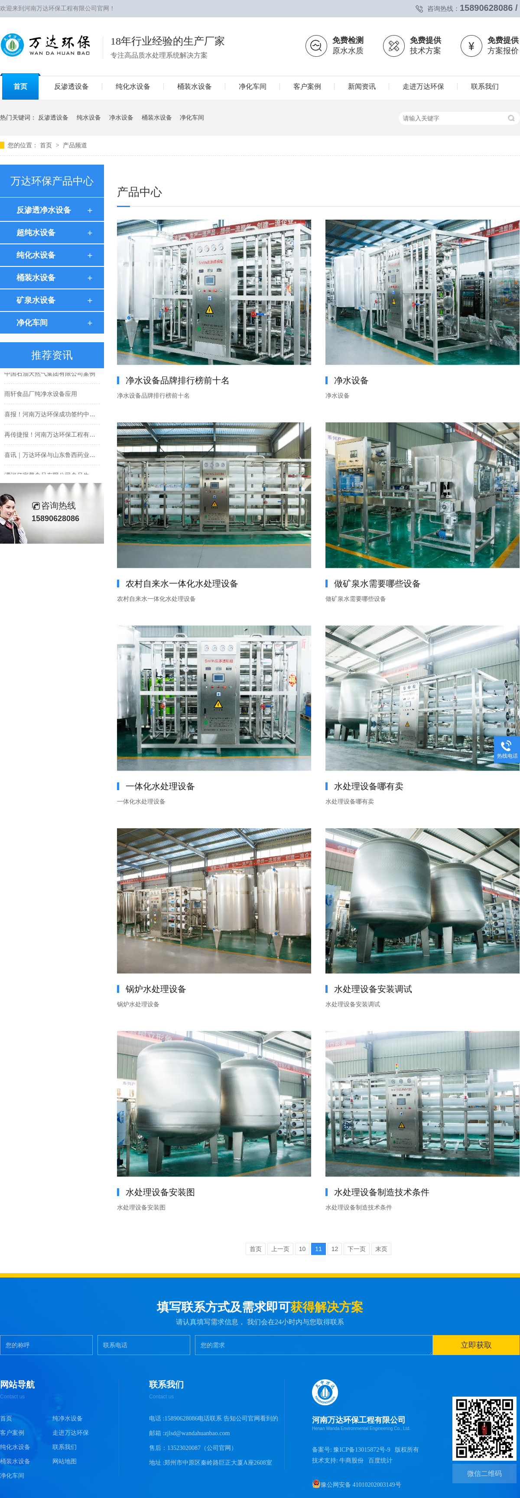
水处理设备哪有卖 (368, 786)
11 (318, 1248)
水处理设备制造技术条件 (381, 1192)
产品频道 (75, 145)
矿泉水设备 (35, 300)
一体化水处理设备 (160, 786)
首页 (47, 145)
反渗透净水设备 (43, 210)
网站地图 (64, 1461)
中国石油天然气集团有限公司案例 (49, 374)
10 (302, 1248)
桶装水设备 (157, 117)
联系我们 (64, 1447)
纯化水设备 (35, 255)
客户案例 (12, 1433)
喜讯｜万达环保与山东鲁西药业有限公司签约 (65, 456)
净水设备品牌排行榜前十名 (178, 380)
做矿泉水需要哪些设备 (377, 583)
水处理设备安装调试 (373, 989)
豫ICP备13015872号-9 (361, 1449)
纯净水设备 (67, 1418)
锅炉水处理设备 (156, 989)
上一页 (280, 1248)
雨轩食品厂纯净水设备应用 (40, 395)
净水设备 (121, 117)
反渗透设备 (53, 117)
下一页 (357, 1248)
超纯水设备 (35, 232)
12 (335, 1248)
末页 (381, 1248)
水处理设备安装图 (160, 1192)
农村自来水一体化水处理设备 (182, 583)
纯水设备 (89, 117)
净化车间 (192, 117)
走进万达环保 (70, 1433)
